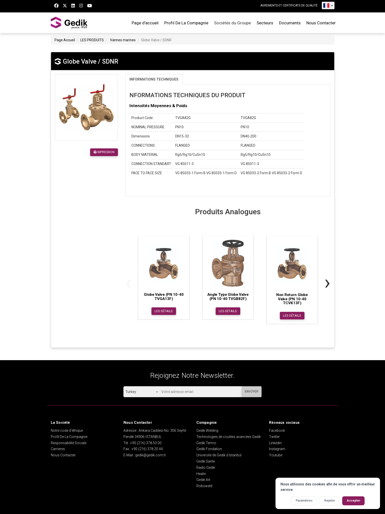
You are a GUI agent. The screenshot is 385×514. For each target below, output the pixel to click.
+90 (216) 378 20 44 (147, 449)
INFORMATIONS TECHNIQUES (153, 79)
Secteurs (265, 22)
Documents (290, 22)
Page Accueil (65, 40)
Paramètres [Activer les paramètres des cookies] (304, 500)
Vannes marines (123, 40)
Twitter (274, 437)
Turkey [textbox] (130, 392)
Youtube (275, 455)
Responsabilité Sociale (68, 443)
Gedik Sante (205, 461)
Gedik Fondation (209, 449)
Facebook (277, 430)
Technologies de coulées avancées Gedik (228, 437)
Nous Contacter (321, 22)
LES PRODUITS (92, 40)
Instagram (277, 449)
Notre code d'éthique (67, 430)
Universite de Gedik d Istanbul (218, 455)
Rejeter (329, 500)
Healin (201, 474)
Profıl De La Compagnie (186, 22)
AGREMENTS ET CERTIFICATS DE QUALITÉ (289, 5)
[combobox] (141, 391)
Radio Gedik (205, 468)
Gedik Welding (207, 430)
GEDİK (69, 22)
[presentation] (128, 282)
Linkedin (275, 443)
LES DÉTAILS (164, 311)
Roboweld (204, 486)
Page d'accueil (145, 22)
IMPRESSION (104, 152)
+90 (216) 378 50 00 (146, 443)
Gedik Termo (206, 443)
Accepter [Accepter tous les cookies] (353, 500)
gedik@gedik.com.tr (150, 455)
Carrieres (58, 449)
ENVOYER (251, 391)
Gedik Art (203, 480)
